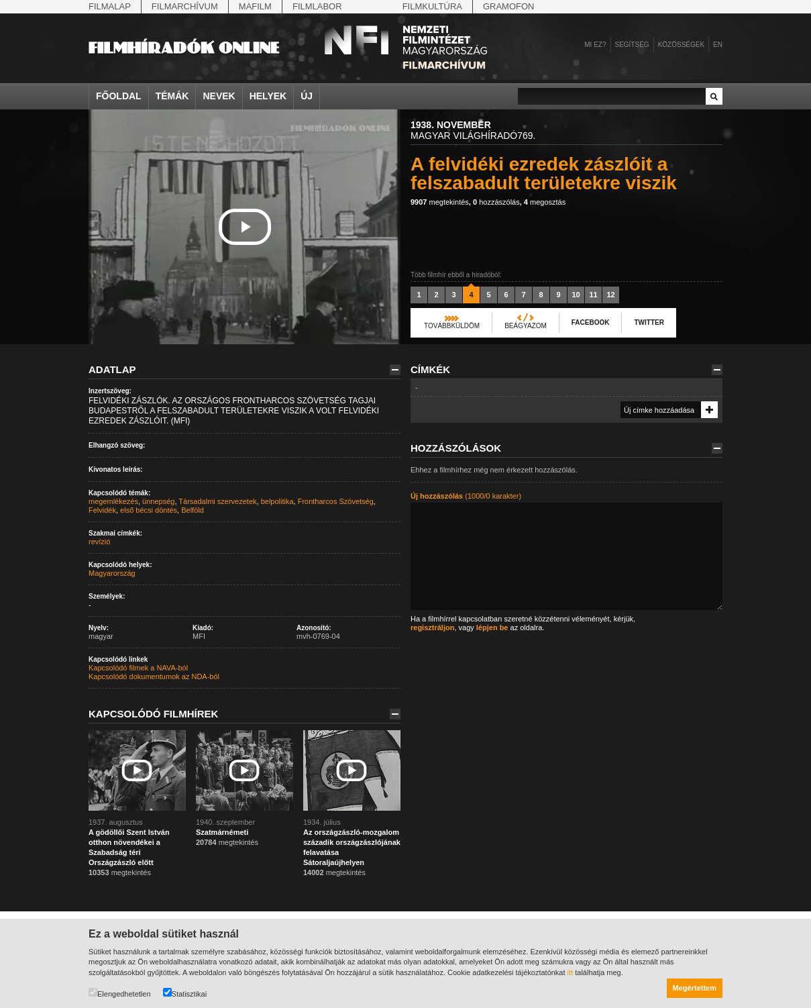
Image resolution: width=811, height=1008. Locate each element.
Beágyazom (525, 326)
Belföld (192, 510)
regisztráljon (432, 627)
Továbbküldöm (452, 326)
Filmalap (110, 6)
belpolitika (277, 501)
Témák (172, 96)
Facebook (591, 322)
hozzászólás (496, 202)
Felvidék (102, 510)
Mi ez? (595, 44)
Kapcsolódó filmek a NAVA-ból (138, 668)
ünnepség (158, 501)
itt (570, 972)
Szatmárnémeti (222, 832)
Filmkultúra (432, 6)
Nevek (219, 96)
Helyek (268, 96)
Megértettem (694, 988)
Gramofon (509, 6)
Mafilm (255, 6)
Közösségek (681, 44)
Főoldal (119, 96)
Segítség (632, 44)
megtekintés (440, 202)
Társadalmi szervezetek (217, 501)
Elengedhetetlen (120, 993)
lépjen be (492, 627)
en (717, 44)
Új (307, 96)
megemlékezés (113, 501)
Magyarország (112, 573)
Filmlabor (317, 6)
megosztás (544, 202)
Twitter (648, 322)
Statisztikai (185, 993)
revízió (99, 542)
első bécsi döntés (148, 510)
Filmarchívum (185, 6)
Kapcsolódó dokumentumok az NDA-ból (154, 676)
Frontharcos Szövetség (336, 501)
